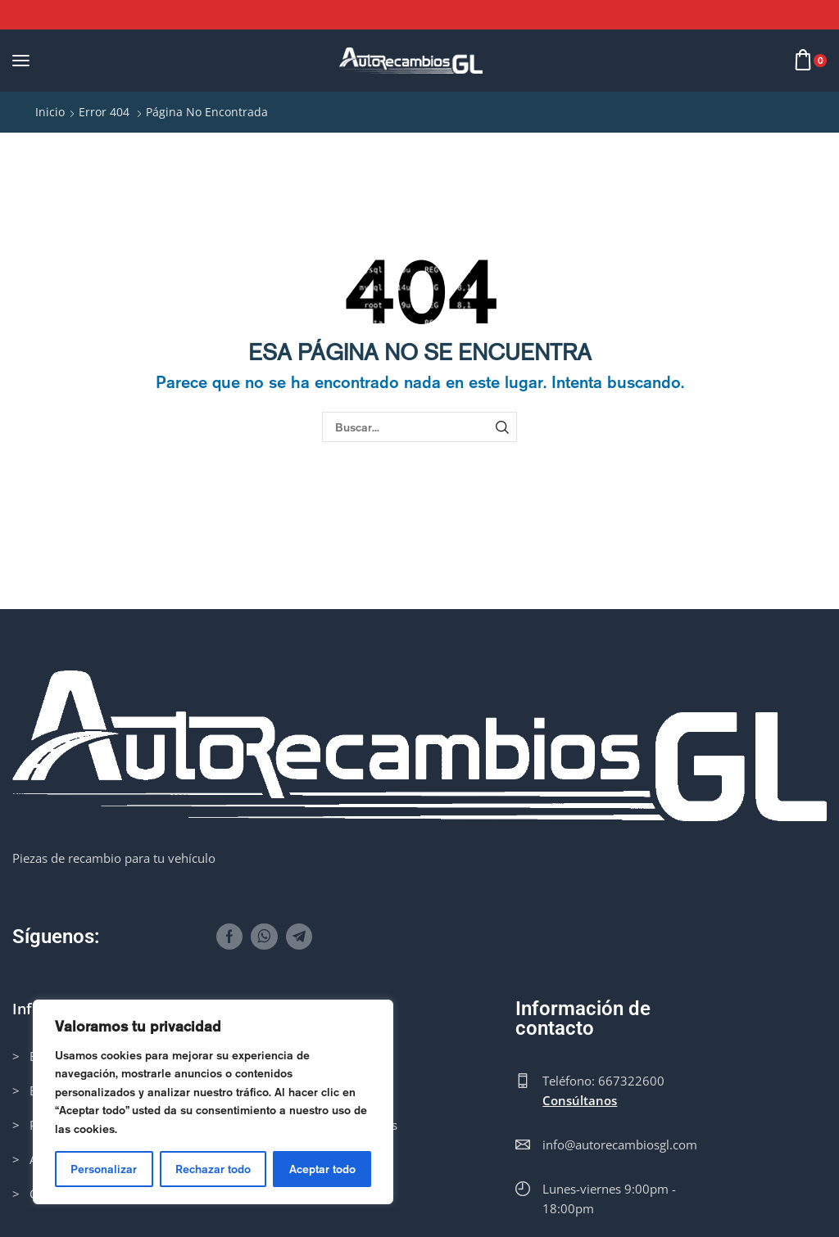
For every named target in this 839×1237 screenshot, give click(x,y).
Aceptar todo (322, 1169)
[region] (213, 1102)
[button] (20, 60)
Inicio (50, 112)
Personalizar (103, 1169)
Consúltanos (579, 1100)
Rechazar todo (213, 1169)
